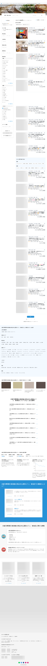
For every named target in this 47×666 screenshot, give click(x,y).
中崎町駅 (20, 342)
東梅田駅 (6, 344)
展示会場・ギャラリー (19, 353)
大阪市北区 (19, 3)
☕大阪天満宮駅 (24, 3)
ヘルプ (8, 646)
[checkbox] (2, 60)
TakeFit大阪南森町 (9, 514)
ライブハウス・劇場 (33, 353)
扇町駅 (17, 344)
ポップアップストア (26, 353)
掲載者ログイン (11, 636)
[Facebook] (23, 662)
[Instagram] (25, 662)
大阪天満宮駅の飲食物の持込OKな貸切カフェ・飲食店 (33, 3)
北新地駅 (37, 342)
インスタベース (3, 3)
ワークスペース (31, 351)
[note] (28, 662)
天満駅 (7, 342)
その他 (18, 356)
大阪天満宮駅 (3, 342)
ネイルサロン (44, 349)
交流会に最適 (9, 367)
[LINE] (19, 662)
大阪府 (13, 3)
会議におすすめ (26, 367)
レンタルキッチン (26, 349)
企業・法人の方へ (4, 646)
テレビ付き (16, 372)
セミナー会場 (14, 349)
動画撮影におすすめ (20, 367)
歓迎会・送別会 (25, 163)
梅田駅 (34, 342)
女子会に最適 (14, 367)
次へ (30, 316)
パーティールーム (19, 349)
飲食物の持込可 (19, 24)
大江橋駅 (2, 344)
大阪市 (16, 3)
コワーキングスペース (4, 353)
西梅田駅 (14, 344)
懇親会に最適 (32, 367)
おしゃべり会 (35, 163)
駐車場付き (8, 372)
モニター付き (3, 372)
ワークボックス (37, 351)
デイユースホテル (42, 351)
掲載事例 (16, 636)
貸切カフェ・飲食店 (9, 3)
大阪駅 (10, 342)
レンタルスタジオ (32, 349)
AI (44, 67)
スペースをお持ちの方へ (5, 636)
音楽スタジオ (14, 351)
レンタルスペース (4, 349)
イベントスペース (25, 351)
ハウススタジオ (19, 351)
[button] (23, 405)
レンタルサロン (38, 349)
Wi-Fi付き (12, 372)
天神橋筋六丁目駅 (25, 342)
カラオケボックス (40, 353)
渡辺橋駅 (17, 342)
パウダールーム (3, 351)
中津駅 (13, 342)
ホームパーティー (19, 163)
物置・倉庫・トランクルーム (12, 356)
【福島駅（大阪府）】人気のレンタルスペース (8, 331)
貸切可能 (2, 362)
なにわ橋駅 (41, 342)
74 (34, 319)
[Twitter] (21, 662)
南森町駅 (10, 344)
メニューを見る (8, 583)
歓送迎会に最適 (3, 367)
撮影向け (36, 367)
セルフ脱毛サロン (4, 356)
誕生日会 (30, 163)
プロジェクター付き (22, 372)
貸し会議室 (9, 349)
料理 (43, 163)
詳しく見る (23, 583)
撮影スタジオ (9, 351)
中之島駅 (30, 342)
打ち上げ (39, 163)
